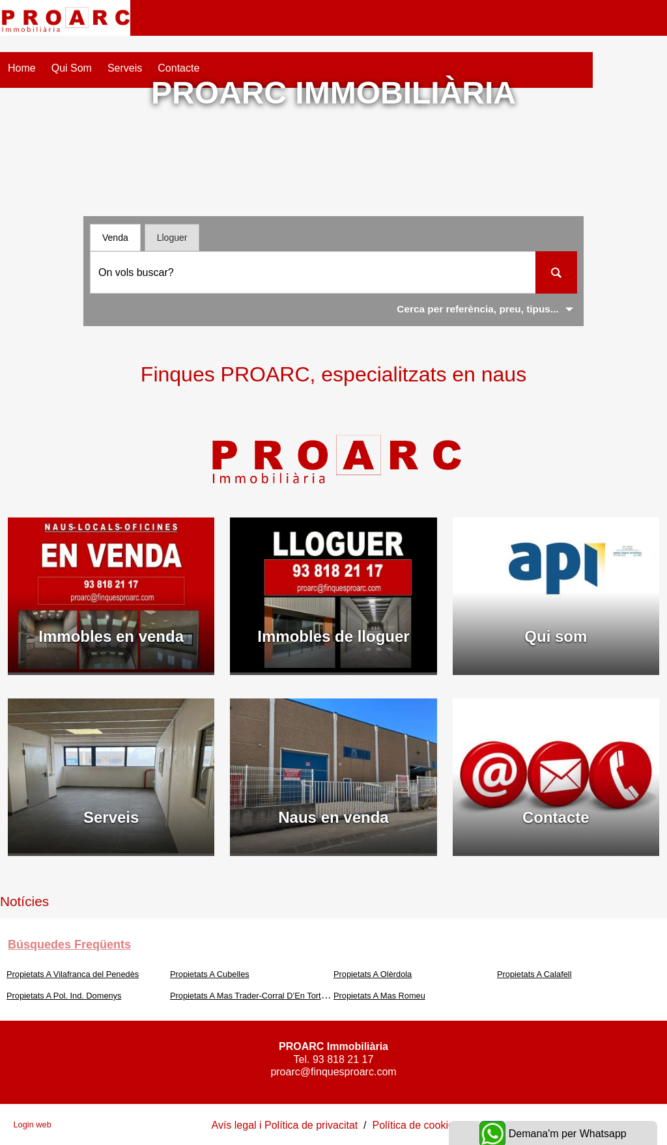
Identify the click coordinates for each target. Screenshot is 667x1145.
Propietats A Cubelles (209, 974)
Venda (115, 237)
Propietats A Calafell (534, 974)
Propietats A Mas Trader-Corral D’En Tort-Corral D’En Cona (279, 995)
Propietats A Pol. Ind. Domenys (64, 995)
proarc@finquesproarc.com (333, 1071)
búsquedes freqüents (69, 944)
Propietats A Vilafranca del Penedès (73, 974)
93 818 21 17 (343, 1059)
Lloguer (172, 237)
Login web (32, 1124)
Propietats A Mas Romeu (379, 995)
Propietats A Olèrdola (373, 974)
